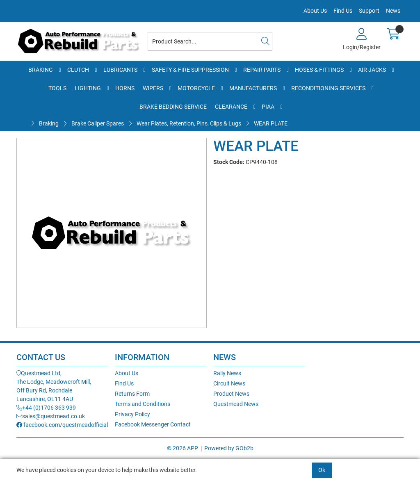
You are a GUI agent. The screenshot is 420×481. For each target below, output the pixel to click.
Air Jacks (372, 69)
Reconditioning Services (328, 88)
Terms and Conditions (142, 404)
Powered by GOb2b (228, 448)
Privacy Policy (132, 414)
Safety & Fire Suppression (190, 69)
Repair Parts (262, 69)
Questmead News (235, 404)
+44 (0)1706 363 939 (46, 407)
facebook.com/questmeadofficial (62, 425)
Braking (40, 69)
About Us (315, 10)
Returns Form (132, 393)
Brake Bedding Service (173, 106)
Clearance (231, 106)
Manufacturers (253, 88)
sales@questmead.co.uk (50, 416)
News (393, 10)
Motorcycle (196, 88)
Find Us (342, 10)
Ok (321, 470)
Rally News (227, 373)
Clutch (78, 69)
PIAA (268, 106)
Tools (57, 88)
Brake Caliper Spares (97, 123)
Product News (231, 393)
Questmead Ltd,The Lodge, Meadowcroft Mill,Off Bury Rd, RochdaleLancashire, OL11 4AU (53, 386)
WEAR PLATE (271, 123)
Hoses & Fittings (319, 69)
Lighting (88, 88)
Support (369, 10)
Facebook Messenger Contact (153, 424)
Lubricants (120, 69)
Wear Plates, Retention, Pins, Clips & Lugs (189, 123)
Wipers (153, 88)
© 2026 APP (182, 448)
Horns (125, 88)
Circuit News (229, 383)
